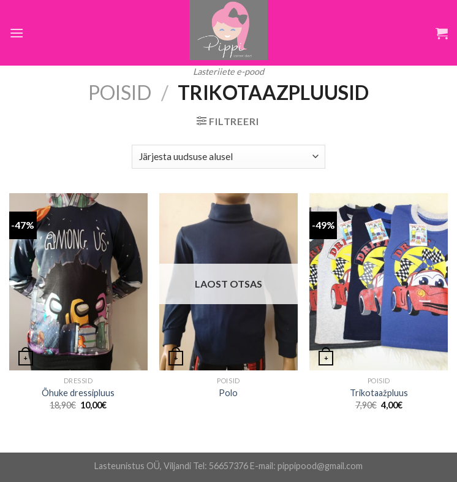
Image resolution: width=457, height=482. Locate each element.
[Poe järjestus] (228, 157)
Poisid (119, 92)
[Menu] (16, 33)
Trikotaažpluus (379, 393)
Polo (228, 393)
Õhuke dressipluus (78, 393)
